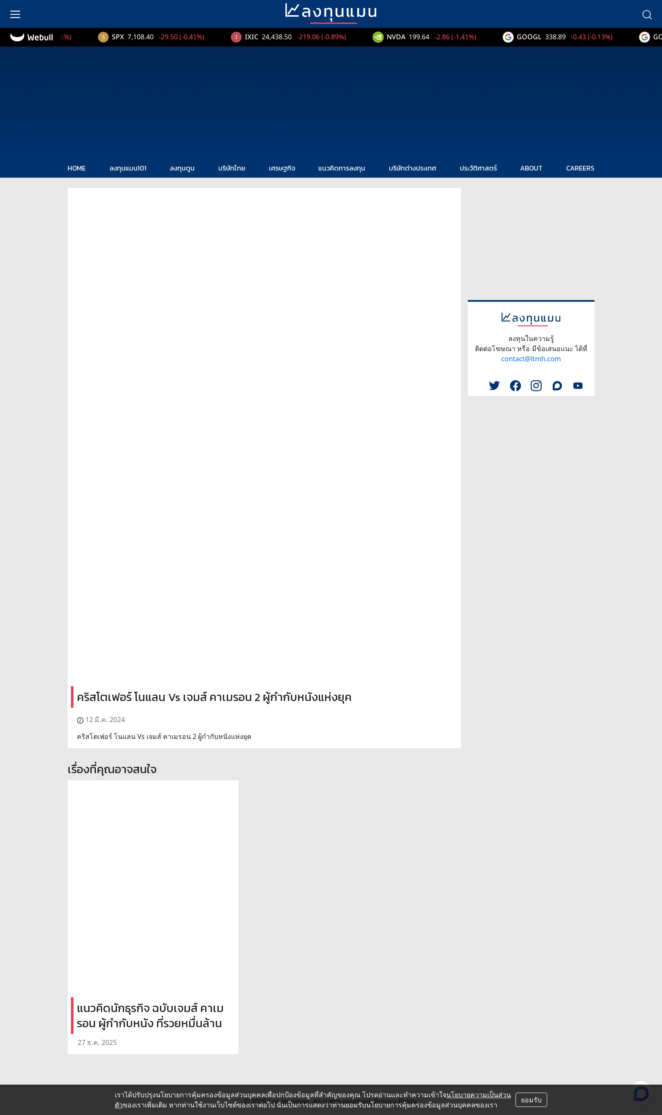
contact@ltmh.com (531, 358)
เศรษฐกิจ (282, 168)
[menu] (15, 14)
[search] (646, 14)
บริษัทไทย (231, 168)
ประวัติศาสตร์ (478, 168)
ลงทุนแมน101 (128, 168)
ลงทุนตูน (182, 168)
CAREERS (580, 168)
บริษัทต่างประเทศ (412, 168)
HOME (77, 168)
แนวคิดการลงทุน (341, 168)
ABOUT (531, 168)
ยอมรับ (531, 1099)
